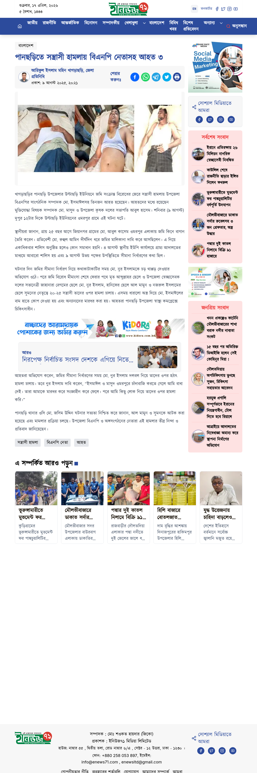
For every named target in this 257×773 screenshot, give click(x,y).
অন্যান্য (209, 23)
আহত (81, 443)
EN (194, 9)
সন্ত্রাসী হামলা (28, 443)
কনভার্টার (206, 8)
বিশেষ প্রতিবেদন (191, 26)
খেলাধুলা (131, 23)
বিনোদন (90, 23)
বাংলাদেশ (156, 23)
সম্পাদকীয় (111, 23)
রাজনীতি (49, 23)
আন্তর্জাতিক (70, 23)
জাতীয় (32, 23)
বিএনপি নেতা (57, 443)
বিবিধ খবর (173, 26)
